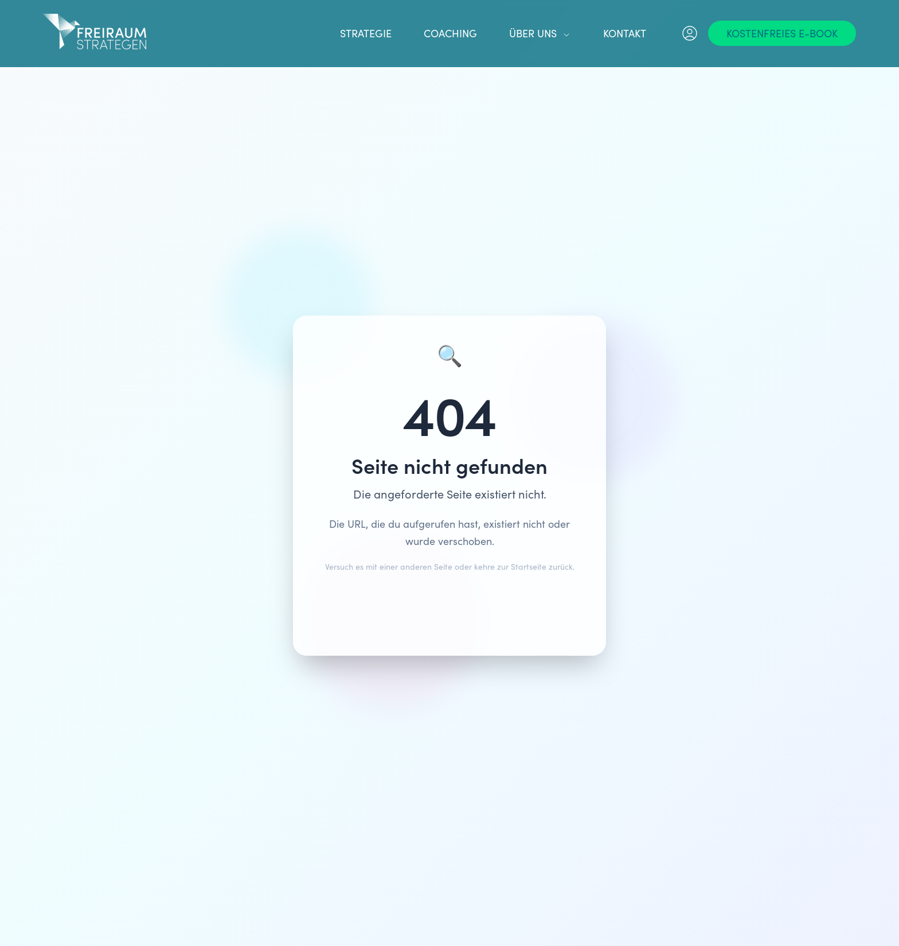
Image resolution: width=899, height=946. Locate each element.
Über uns (540, 33)
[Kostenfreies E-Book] (782, 33)
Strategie (366, 33)
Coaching (450, 33)
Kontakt (624, 33)
